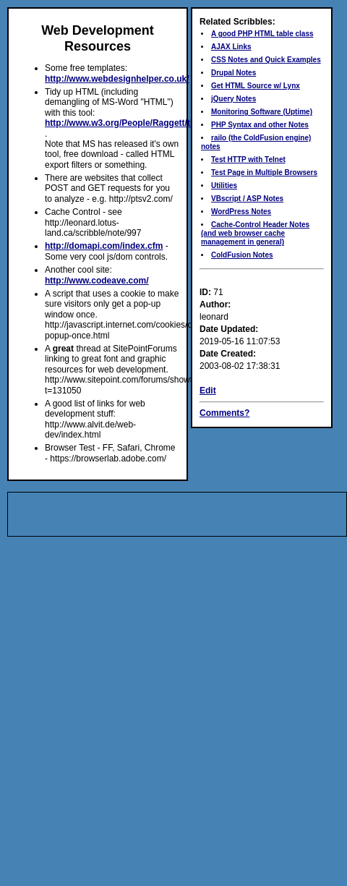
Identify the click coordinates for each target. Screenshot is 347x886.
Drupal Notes (233, 73)
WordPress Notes (241, 212)
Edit (208, 391)
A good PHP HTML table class (262, 34)
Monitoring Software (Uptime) (261, 112)
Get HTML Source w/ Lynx (255, 86)
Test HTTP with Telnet (248, 159)
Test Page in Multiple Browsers (264, 172)
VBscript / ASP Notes (247, 199)
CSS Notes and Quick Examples (266, 60)
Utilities (224, 185)
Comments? (224, 413)
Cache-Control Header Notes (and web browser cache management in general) (255, 233)
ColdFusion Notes (242, 255)
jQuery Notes (233, 99)
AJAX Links (231, 47)
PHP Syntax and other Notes (260, 125)
